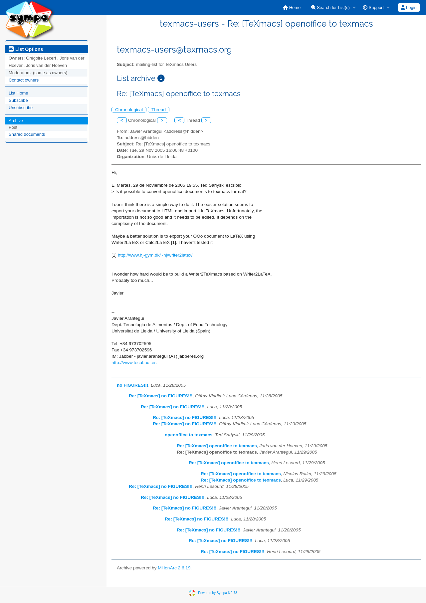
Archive (16, 120)
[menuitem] (292, 7)
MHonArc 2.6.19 (174, 567)
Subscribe (18, 100)
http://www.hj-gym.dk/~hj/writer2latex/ (155, 255)
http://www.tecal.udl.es (133, 362)
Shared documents (27, 134)
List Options (26, 49)
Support (373, 7)
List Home (18, 93)
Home (292, 7)
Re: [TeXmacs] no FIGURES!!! (161, 395)
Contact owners (24, 80)
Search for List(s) (330, 7)
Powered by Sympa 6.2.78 (217, 593)
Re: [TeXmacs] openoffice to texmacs (217, 445)
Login (408, 7)
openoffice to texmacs (189, 434)
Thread (158, 109)
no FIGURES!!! (132, 385)
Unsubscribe (21, 107)
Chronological (129, 109)
